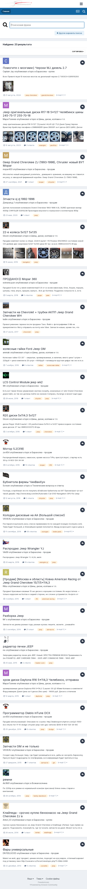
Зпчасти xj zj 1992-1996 (19, 199)
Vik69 (5, 552)
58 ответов (30, 531)
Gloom (6, 236)
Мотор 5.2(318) (13, 448)
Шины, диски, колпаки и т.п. (51, 119)
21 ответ (29, 629)
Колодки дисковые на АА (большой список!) (34, 515)
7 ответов (30, 762)
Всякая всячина (39, 783)
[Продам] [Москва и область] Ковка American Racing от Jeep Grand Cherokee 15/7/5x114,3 (42, 580)
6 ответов (27, 365)
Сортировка (78, 51)
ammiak (6, 352)
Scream (6, 485)
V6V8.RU (7, 519)
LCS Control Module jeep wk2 (23, 382)
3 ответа (29, 145)
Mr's (5, 619)
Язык (30, 879)
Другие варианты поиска (69, 33)
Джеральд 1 (9, 202)
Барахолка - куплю (45, 71)
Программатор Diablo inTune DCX (26, 713)
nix (4, 650)
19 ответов (28, 562)
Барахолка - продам (45, 169)
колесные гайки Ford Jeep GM (24, 349)
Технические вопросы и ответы (48, 485)
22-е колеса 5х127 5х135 (20, 232)
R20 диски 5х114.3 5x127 (19, 415)
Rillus (5, 586)
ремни (7, 779)
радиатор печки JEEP (18, 646)
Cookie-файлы (53, 879)
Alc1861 (6, 783)
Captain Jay (8, 71)
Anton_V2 (7, 820)
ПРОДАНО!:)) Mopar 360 (20, 279)
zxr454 (6, 452)
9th (4, 386)
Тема (39, 879)
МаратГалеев (9, 119)
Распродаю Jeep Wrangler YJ (23, 548)
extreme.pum (9, 282)
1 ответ (29, 182)
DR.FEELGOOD (9, 853)
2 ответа (29, 498)
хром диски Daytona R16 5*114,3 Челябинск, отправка (41, 680)
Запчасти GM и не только (21, 746)
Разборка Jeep (13, 616)
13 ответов (29, 465)
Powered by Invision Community (44, 885)
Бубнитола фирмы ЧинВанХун (24, 482)
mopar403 (7, 169)
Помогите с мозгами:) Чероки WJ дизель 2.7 (35, 68)
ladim (5, 319)
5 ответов (27, 295)
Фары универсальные (18, 849)
